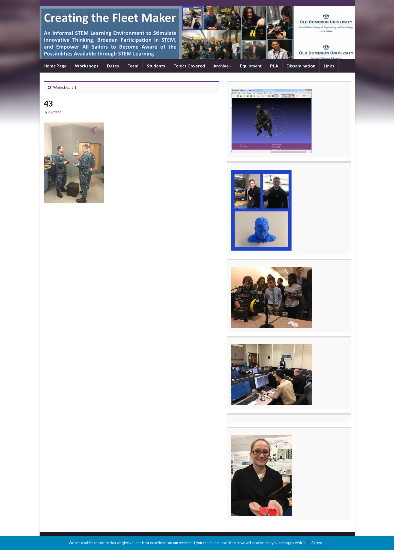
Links (329, 65)
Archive (222, 65)
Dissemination (301, 65)
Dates (113, 65)
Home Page (55, 65)
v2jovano (54, 112)
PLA (274, 65)
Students (156, 65)
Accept (316, 543)
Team (132, 65)
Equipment (251, 65)
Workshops (87, 65)
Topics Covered (189, 65)
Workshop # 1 (64, 87)
